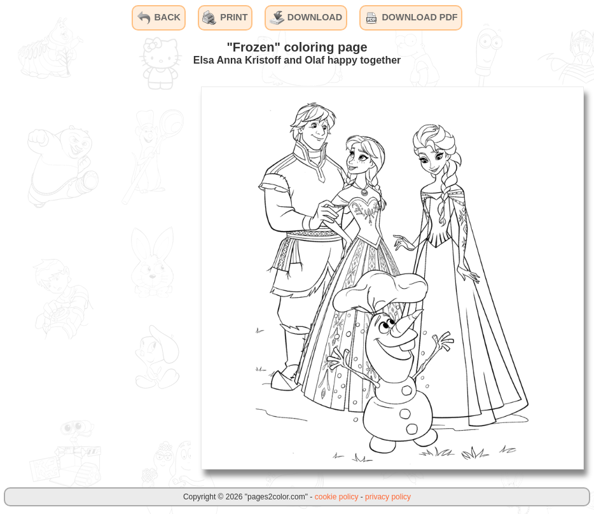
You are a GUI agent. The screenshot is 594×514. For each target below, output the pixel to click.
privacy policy (388, 496)
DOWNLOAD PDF (410, 17)
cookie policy (337, 496)
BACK (158, 17)
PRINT (224, 17)
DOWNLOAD (306, 17)
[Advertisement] (95, 277)
